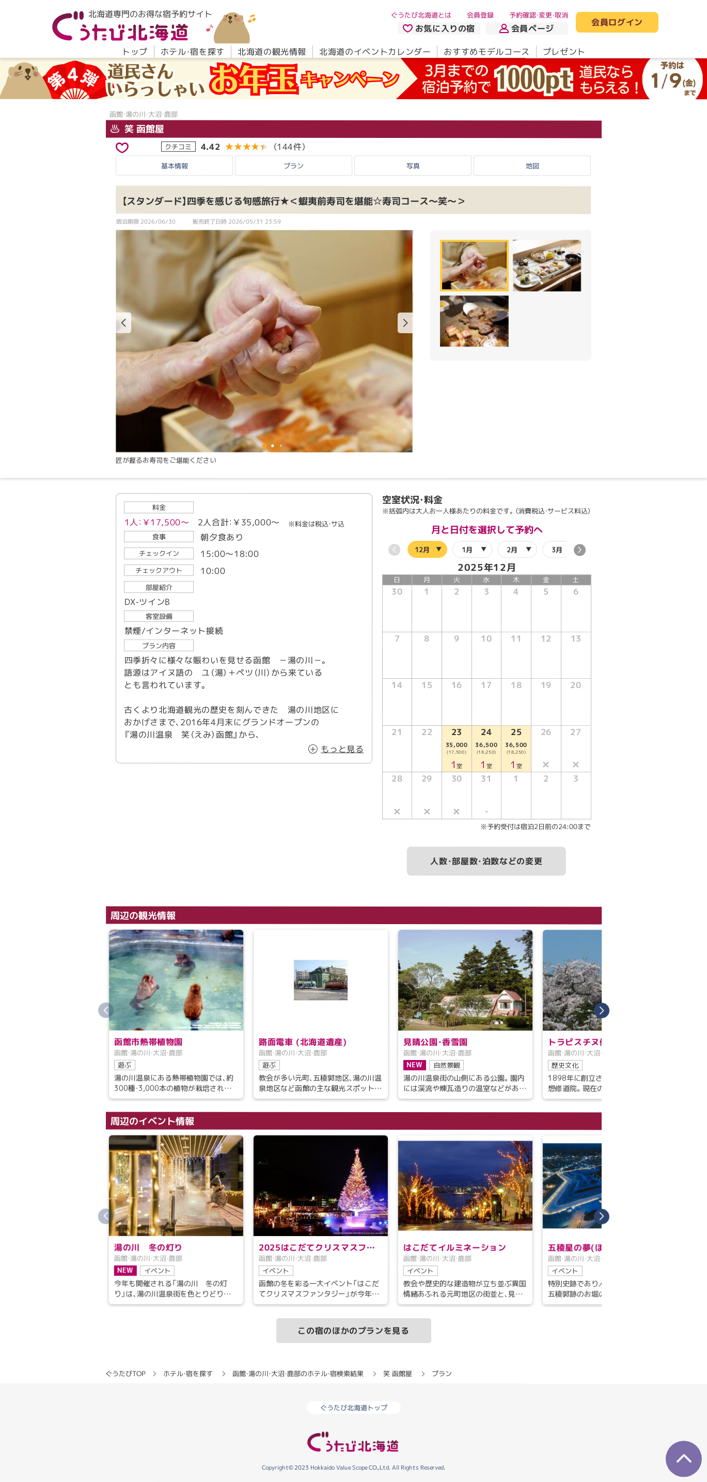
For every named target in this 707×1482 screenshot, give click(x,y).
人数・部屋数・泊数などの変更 (486, 861)
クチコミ (178, 146)
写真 (413, 165)
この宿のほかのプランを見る (353, 1330)
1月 (466, 549)
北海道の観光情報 (271, 51)
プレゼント (563, 51)
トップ (134, 51)
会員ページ (526, 28)
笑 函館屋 (137, 128)
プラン (294, 165)
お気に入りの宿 (438, 28)
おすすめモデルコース (486, 51)
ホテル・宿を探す (192, 51)
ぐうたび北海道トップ (353, 1407)
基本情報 (174, 165)
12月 (421, 549)
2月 (511, 549)
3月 (556, 549)
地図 (532, 165)
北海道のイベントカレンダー (375, 51)
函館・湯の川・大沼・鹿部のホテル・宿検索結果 (298, 1373)
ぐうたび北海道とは (421, 15)
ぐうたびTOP (125, 1373)
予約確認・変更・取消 (538, 15)
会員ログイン (617, 22)
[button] (405, 323)
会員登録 (480, 15)
